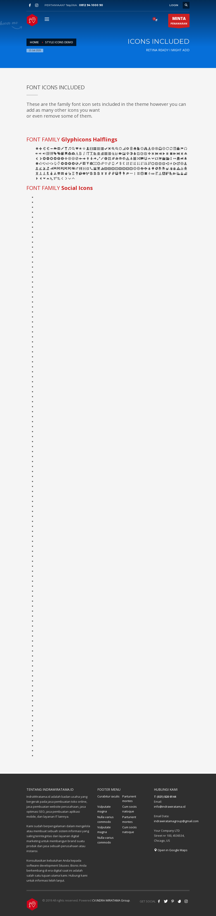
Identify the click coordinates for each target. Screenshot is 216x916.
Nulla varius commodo (105, 819)
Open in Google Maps (170, 850)
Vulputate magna (104, 809)
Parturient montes (129, 798)
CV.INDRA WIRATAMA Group (111, 900)
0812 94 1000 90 (91, 5)
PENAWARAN (179, 21)
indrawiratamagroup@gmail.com (176, 821)
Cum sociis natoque (129, 809)
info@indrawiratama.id (169, 807)
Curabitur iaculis (108, 796)
